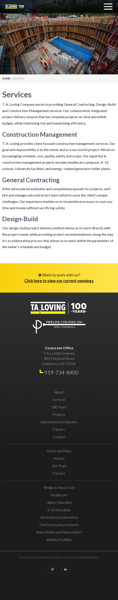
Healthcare (59, 495)
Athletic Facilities (59, 539)
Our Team (59, 466)
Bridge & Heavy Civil (59, 487)
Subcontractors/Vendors (59, 422)
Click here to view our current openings (59, 280)
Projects (59, 414)
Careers (59, 429)
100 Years (59, 407)
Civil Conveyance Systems (59, 525)
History (59, 458)
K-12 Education (59, 510)
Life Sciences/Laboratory (59, 517)
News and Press (59, 451)
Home (6, 78)
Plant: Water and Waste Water (59, 532)
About (59, 392)
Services (59, 399)
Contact (59, 437)
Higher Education (59, 502)
